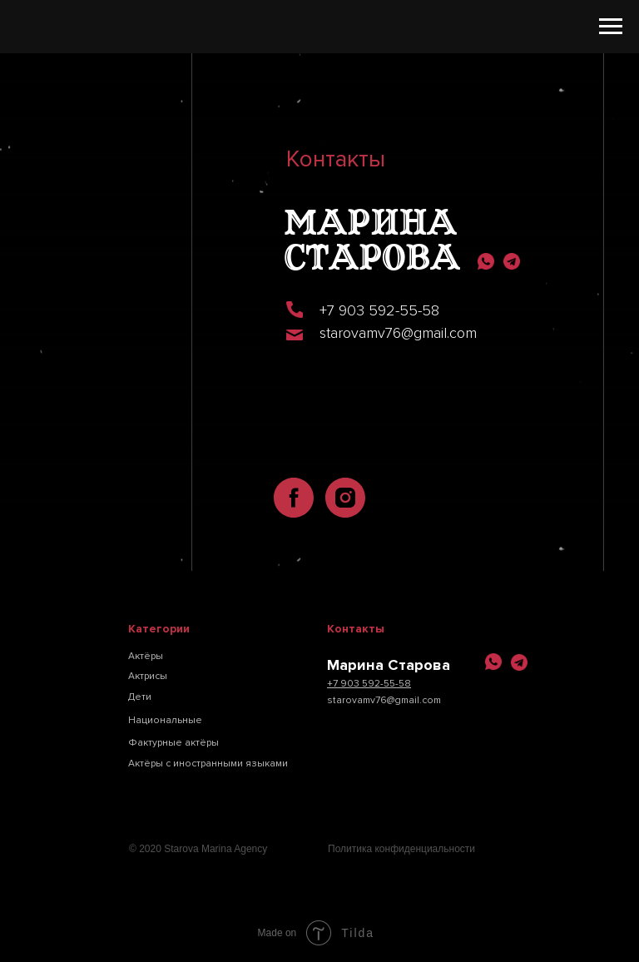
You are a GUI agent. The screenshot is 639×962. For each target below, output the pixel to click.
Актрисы (147, 676)
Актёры (145, 656)
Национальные (165, 720)
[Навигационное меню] (610, 26)
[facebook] (294, 498)
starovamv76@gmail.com (398, 333)
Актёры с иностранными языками (208, 763)
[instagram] (345, 498)
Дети (139, 697)
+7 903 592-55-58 (379, 310)
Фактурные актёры (173, 742)
